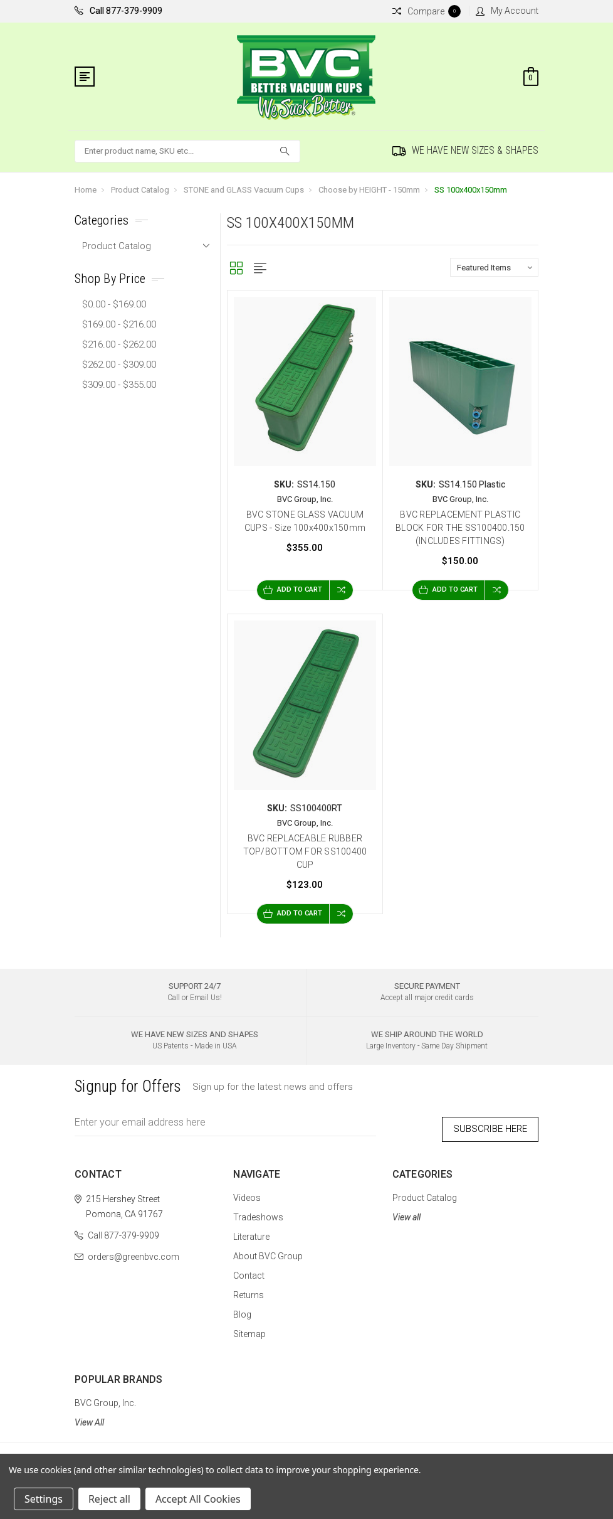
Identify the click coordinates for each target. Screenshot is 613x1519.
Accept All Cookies (198, 1499)
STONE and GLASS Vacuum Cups (244, 190)
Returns (248, 1289)
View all (406, 1212)
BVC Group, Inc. (105, 1397)
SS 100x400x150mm (470, 190)
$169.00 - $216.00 (119, 324)
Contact (249, 1270)
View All (89, 1417)
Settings (43, 1499)
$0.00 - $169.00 (114, 304)
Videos (247, 1192)
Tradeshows (258, 1212)
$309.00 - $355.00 (119, 384)
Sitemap (249, 1328)
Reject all (109, 1499)
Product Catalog (140, 190)
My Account (507, 11)
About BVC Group (268, 1250)
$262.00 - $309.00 (119, 364)
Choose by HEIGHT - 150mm (369, 190)
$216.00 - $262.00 (119, 344)
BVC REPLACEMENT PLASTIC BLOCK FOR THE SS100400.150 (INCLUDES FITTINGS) (460, 527)
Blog (242, 1309)
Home (86, 190)
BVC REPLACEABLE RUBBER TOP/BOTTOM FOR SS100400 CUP (305, 851)
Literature (251, 1231)
